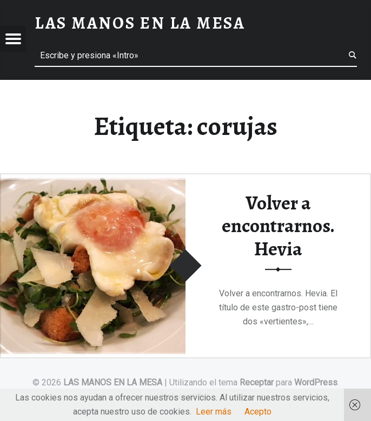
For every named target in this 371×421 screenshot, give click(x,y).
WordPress (315, 382)
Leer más (213, 411)
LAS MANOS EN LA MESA (112, 382)
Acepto (257, 411)
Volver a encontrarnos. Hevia (278, 226)
